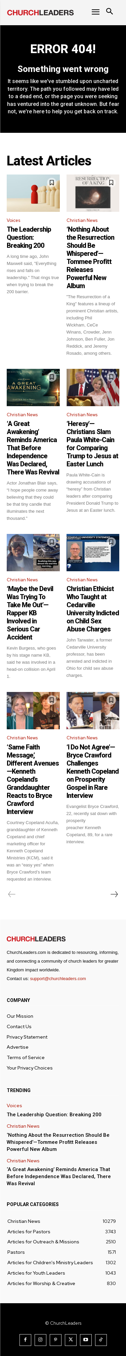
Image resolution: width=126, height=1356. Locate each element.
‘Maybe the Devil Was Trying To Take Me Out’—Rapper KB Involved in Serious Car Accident (30, 613)
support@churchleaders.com (58, 978)
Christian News (82, 220)
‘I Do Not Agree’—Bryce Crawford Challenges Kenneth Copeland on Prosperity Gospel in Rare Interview (93, 771)
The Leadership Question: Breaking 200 (29, 237)
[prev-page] (12, 894)
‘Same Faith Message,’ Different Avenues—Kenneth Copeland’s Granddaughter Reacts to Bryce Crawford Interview (33, 779)
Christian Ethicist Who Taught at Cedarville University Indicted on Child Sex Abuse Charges (93, 609)
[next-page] (114, 894)
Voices (13, 220)
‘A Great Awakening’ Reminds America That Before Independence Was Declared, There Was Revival (33, 448)
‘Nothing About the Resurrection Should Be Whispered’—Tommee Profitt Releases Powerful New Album (90, 257)
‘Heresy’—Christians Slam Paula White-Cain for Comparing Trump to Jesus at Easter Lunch (92, 444)
